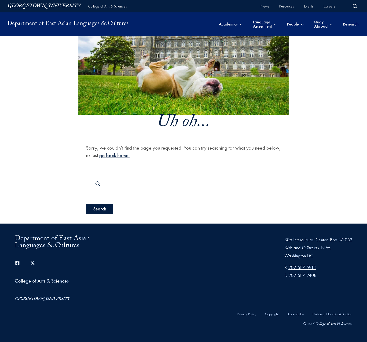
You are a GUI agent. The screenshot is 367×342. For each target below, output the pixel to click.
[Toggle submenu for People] (302, 24)
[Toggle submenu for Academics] (241, 24)
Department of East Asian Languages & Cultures (67, 24)
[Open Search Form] (355, 6)
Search (99, 209)
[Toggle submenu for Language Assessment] (275, 24)
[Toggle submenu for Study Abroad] (331, 24)
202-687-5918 (302, 267)
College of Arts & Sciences (107, 6)
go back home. (114, 155)
